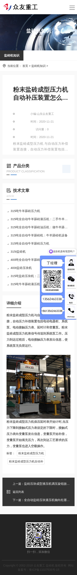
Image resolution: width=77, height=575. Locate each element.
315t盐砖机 (16, 251)
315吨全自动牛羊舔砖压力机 (28, 243)
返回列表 (15, 492)
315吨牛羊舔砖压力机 (23, 211)
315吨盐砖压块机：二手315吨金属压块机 (37, 276)
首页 (25, 65)
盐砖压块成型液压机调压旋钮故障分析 (50, 483)
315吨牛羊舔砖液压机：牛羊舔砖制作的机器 (38, 284)
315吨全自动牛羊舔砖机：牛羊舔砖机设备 (37, 235)
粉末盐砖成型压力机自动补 (26, 461)
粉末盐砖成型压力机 (31, 453)
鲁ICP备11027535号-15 (44, 569)
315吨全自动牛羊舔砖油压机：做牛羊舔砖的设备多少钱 (38, 227)
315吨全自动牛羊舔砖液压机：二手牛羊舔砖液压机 (38, 219)
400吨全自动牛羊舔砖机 (25, 259)
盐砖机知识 (11, 55)
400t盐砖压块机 (19, 268)
